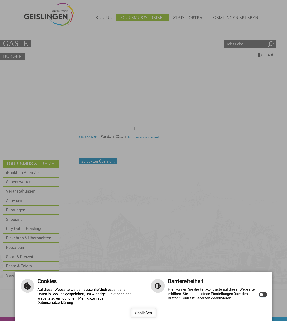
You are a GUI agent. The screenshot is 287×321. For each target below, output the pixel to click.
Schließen (143, 312)
